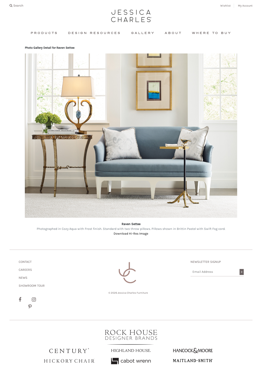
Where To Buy (211, 33)
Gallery (143, 33)
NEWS (23, 278)
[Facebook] (20, 299)
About (173, 33)
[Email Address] (217, 271)
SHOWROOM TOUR (32, 285)
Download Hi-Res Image (131, 233)
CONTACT (25, 262)
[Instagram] (34, 299)
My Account (245, 5)
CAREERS (25, 270)
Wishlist (225, 5)
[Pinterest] (30, 307)
